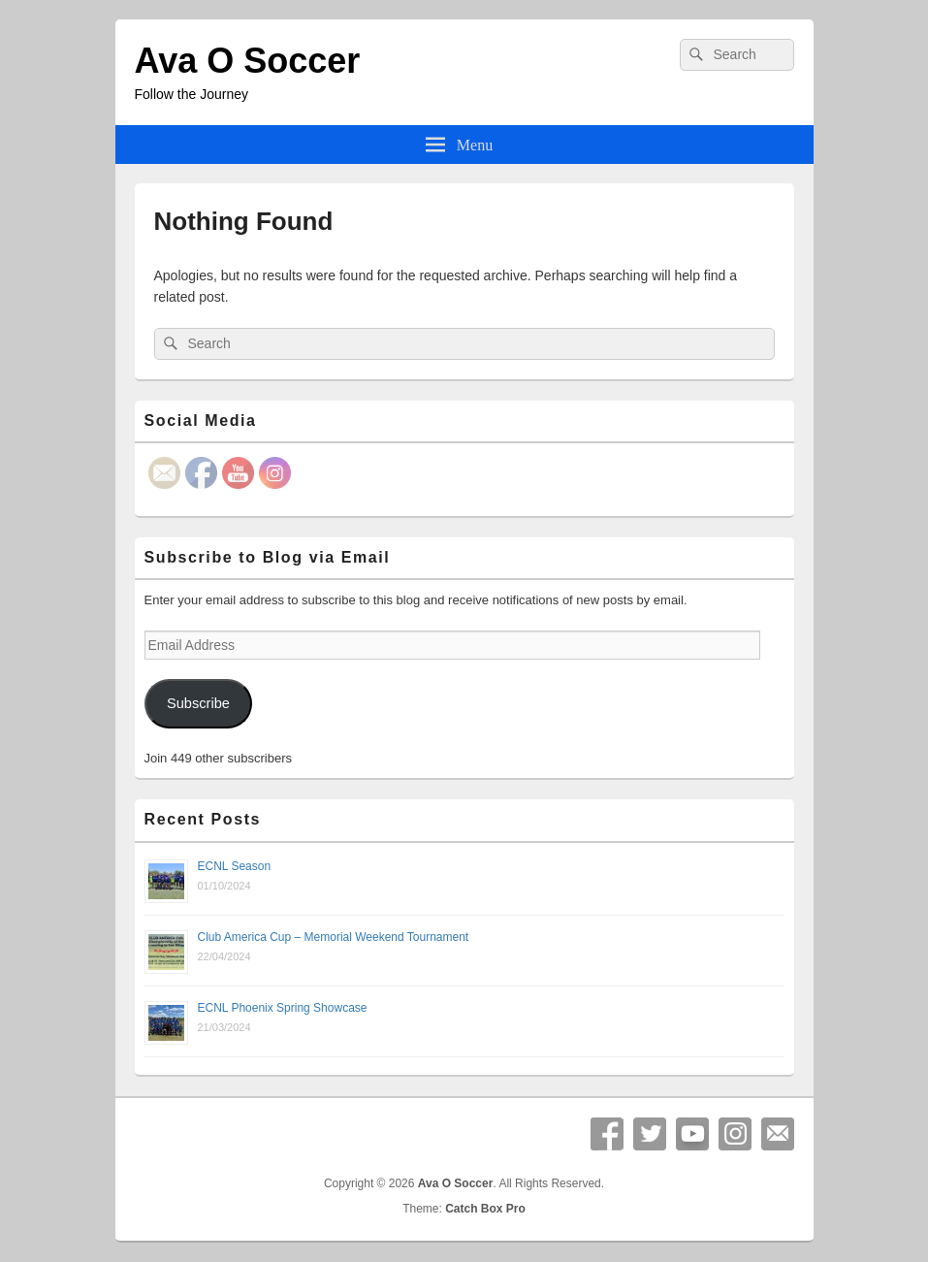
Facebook (607, 1133)
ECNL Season (235, 866)
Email (777, 1133)
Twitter (649, 1133)
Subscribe (198, 703)
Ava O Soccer (248, 61)
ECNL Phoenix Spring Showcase (283, 1008)
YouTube (692, 1133)
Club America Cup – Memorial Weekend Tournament (333, 937)
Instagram (735, 1133)
